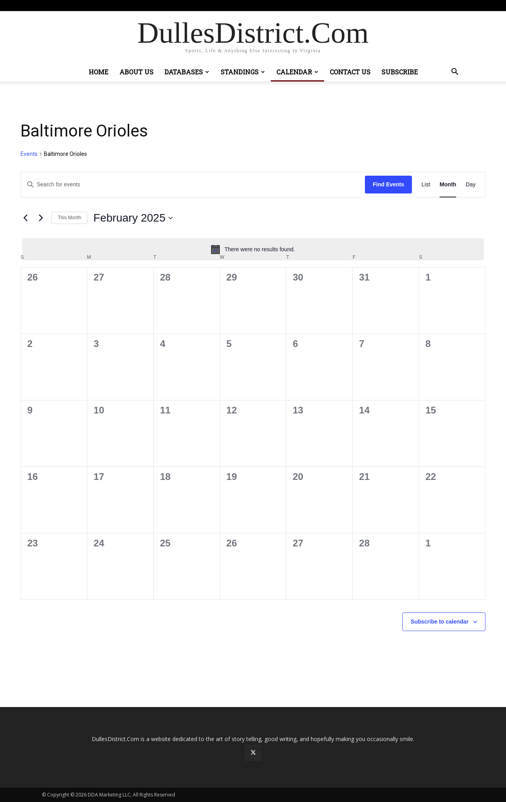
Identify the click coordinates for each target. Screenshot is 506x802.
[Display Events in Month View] (448, 184)
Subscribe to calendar (439, 621)
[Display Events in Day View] (471, 184)
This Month (69, 217)
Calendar (297, 72)
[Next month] (40, 218)
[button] (454, 72)
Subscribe (399, 72)
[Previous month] (25, 218)
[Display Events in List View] (425, 184)
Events (29, 154)
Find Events (388, 184)
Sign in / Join (167, 5)
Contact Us (350, 72)
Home (98, 72)
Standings (243, 72)
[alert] (253, 249)
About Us (136, 72)
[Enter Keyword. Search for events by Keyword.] (193, 184)
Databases (186, 72)
